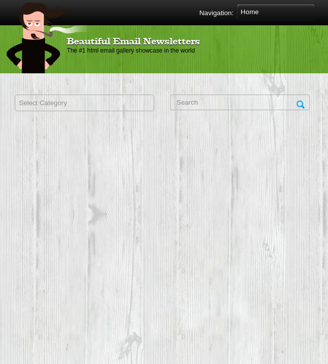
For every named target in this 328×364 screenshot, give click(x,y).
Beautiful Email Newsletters (133, 42)
